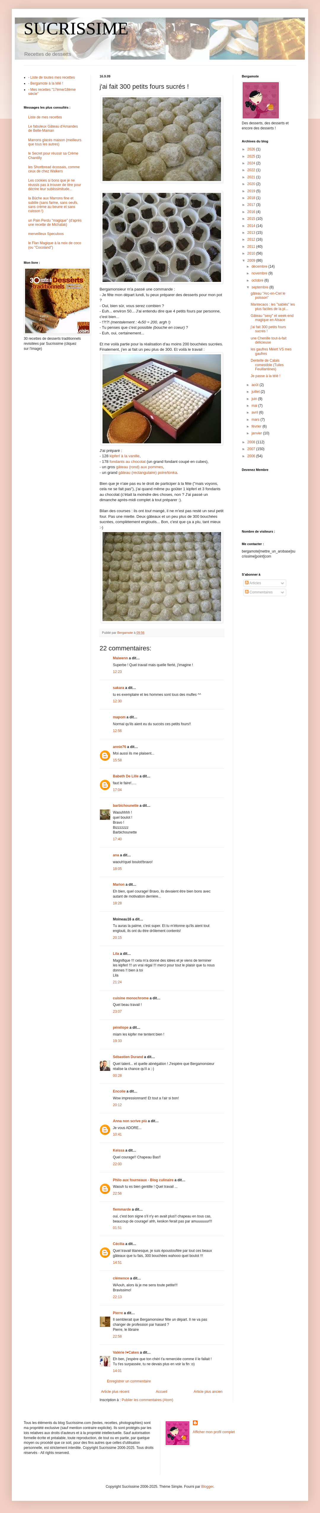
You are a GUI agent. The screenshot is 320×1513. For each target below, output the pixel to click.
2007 (251, 449)
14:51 (117, 1262)
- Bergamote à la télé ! (45, 83)
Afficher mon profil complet (214, 1432)
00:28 (117, 1076)
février (257, 426)
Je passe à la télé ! (265, 376)
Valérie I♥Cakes (126, 1352)
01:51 (117, 1228)
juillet (256, 392)
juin (255, 399)
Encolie (119, 1091)
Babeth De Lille (126, 776)
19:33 (117, 1041)
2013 (251, 233)
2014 (251, 226)
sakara (118, 688)
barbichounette (126, 806)
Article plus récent (115, 1392)
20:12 (117, 1105)
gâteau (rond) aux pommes (139, 467)
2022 (251, 170)
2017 (251, 205)
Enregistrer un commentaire (129, 1381)
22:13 (117, 1297)
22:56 (117, 1193)
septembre (260, 287)
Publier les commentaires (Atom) (147, 1400)
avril (255, 412)
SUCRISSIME (76, 28)
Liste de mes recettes (45, 117)
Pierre (118, 1313)
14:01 (117, 1371)
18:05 (117, 869)
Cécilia (118, 1244)
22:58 (117, 1336)
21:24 (117, 982)
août (256, 385)
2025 (251, 156)
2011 (251, 247)
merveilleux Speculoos (46, 234)
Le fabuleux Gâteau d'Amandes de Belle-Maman (53, 128)
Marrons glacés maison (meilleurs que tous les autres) (54, 142)
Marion (118, 884)
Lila (116, 954)
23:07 (117, 1011)
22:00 (117, 1164)
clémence (121, 1278)
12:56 (117, 731)
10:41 (117, 1134)
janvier (257, 433)
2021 (251, 177)
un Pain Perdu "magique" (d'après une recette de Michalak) (54, 222)
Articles (253, 583)
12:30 (117, 701)
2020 (251, 184)
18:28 (117, 903)
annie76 (119, 747)
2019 (251, 191)
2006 (251, 456)
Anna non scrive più (130, 1121)
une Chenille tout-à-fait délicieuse (269, 340)
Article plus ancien (208, 1392)
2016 (251, 212)
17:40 (117, 839)
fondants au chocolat (128, 461)
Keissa (118, 1150)
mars (256, 419)
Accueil (161, 1392)
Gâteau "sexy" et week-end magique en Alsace (272, 318)
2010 (251, 253)
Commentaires (259, 592)
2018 (251, 198)
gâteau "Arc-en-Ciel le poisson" (268, 295)
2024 (251, 163)
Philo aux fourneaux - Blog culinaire (143, 1180)
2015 (251, 219)
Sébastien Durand (128, 1057)
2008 (251, 442)
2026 (251, 149)
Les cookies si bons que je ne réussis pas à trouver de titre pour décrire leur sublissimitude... (54, 184)
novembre (260, 273)
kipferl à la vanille (125, 456)
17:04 (117, 790)
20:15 (117, 938)
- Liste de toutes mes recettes (51, 77)
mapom (119, 717)
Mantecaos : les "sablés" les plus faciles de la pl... (273, 306)
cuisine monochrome (131, 998)
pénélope (121, 1027)
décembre (260, 266)
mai (255, 406)
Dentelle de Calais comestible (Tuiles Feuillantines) (267, 364)
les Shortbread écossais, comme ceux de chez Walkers (54, 169)
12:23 (117, 672)
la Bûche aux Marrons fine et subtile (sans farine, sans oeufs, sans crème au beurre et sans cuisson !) (53, 204)
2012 (251, 239)
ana (116, 855)
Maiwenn (120, 658)
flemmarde (122, 1209)
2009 (251, 260)
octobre (258, 280)
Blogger (207, 1487)
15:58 (117, 760)
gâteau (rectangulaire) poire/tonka (148, 472)
